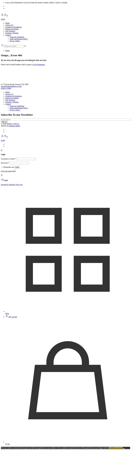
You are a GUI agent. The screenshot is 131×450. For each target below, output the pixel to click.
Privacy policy (117, 448)
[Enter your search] (14, 46)
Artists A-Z (9, 94)
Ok (110, 448)
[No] (124, 448)
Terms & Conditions (17, 106)
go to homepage (39, 65)
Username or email (8, 159)
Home (7, 51)
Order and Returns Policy (19, 108)
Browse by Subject (12, 98)
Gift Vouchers (10, 100)
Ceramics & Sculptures (13, 96)
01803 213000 (6, 88)
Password (5, 163)
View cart (19, 185)
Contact (8, 104)
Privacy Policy (15, 110)
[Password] (19, 163)
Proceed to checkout (8, 185)
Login (17, 167)
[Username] (26, 159)
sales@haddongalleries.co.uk (11, 86)
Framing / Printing (11, 102)
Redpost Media (14, 126)
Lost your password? (8, 171)
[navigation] (65, 180)
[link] (25, 46)
